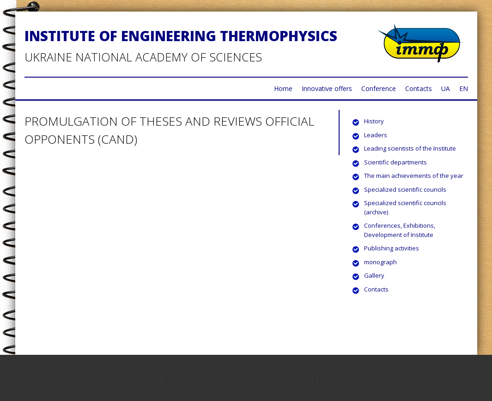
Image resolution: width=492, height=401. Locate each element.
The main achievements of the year (413, 175)
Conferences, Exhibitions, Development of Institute (399, 230)
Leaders (375, 135)
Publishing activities (391, 248)
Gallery (374, 275)
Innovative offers (327, 88)
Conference (378, 88)
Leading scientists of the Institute (410, 148)
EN (463, 88)
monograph (380, 262)
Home (283, 88)
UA (445, 88)
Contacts (418, 88)
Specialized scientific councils (405, 189)
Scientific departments (395, 162)
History (374, 121)
